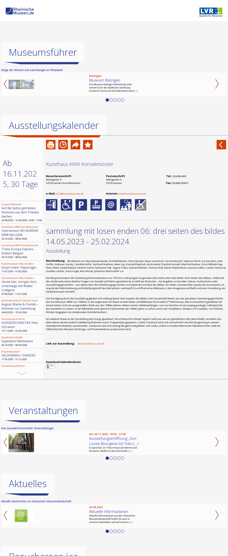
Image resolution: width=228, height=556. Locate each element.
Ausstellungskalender (54, 125)
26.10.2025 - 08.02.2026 (22, 232)
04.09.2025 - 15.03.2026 (22, 306)
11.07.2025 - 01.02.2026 (22, 267)
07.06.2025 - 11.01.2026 (22, 286)
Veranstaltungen (43, 455)
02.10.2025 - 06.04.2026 (22, 341)
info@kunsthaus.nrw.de (70, 193)
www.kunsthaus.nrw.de (132, 193)
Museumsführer (43, 52)
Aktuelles (28, 528)
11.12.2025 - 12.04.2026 (22, 369)
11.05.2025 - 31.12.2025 (22, 355)
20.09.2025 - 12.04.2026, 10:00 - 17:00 (22, 212)
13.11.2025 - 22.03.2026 (22, 324)
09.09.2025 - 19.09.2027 (22, 394)
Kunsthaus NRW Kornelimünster (79, 164)
